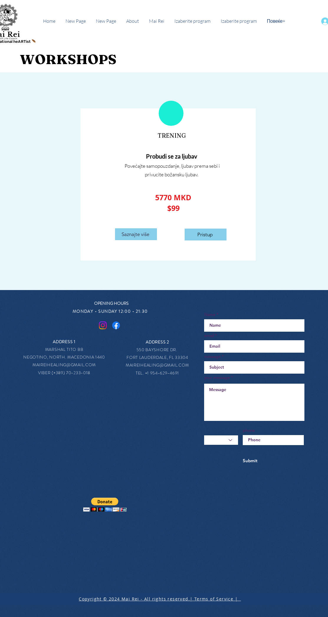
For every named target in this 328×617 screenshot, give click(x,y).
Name (209, 314)
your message (217, 377)
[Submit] (250, 461)
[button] (105, 505)
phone (249, 430)
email (209, 335)
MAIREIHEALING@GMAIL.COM (64, 365)
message (212, 356)
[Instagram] (103, 325)
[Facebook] (116, 325)
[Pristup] (206, 234)
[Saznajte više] (136, 234)
